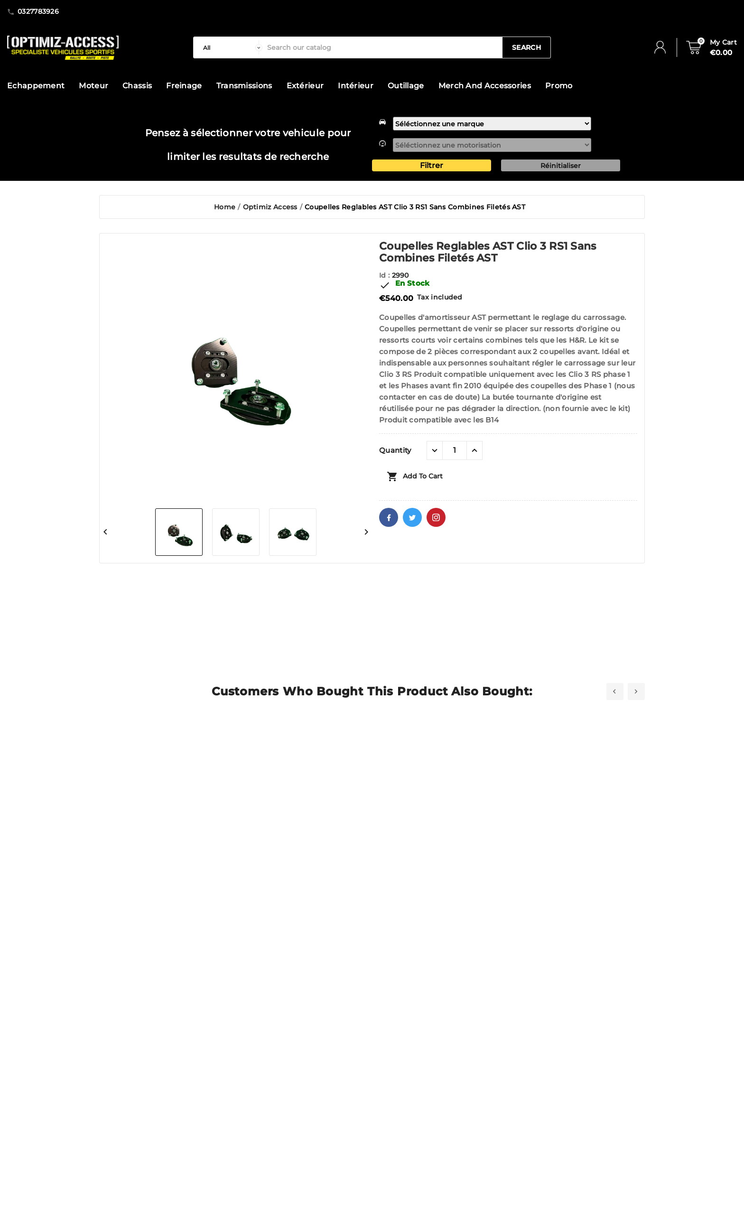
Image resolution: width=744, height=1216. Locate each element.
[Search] (382, 47)
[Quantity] (454, 450)
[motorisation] (492, 145)
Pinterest (436, 517)
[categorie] (230, 47)
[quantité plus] (474, 450)
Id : (385, 275)
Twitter (412, 517)
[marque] (492, 124)
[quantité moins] (435, 450)
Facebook (388, 517)
